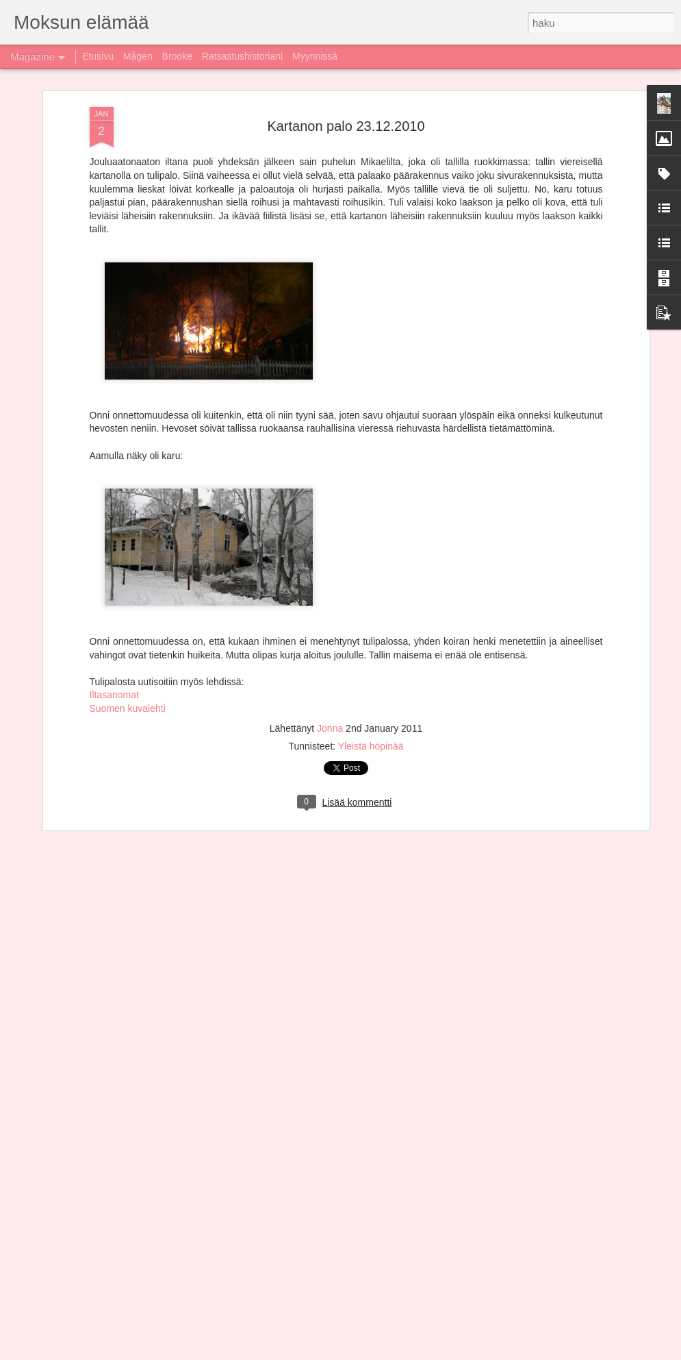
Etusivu (98, 56)
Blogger (416, 1352)
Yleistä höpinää (371, 631)
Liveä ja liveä (243, 1189)
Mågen (138, 56)
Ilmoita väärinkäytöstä (469, 1352)
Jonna (331, 613)
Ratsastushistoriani (242, 56)
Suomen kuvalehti (128, 594)
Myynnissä (314, 56)
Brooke (177, 56)
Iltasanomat (114, 581)
